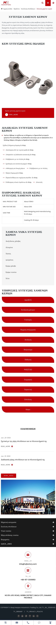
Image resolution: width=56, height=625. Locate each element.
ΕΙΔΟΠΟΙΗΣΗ (28, 429)
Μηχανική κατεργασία (8, 522)
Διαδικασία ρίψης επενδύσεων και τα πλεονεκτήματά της (23, 459)
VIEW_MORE (11, 115)
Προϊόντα (17, 9)
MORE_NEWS (8, 476)
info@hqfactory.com (28, 564)
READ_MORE (7, 446)
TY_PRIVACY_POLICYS (35, 611)
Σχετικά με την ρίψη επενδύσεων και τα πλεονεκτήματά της (24, 441)
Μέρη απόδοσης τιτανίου (10, 535)
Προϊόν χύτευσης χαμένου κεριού (15, 111)
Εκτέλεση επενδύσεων (28, 9)
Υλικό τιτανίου (6, 531)
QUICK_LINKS (6, 544)
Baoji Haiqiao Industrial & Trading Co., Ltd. (26, 607)
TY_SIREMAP (17, 611)
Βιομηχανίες (5, 539)
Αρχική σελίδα (7, 9)
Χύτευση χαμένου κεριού (44, 9)
